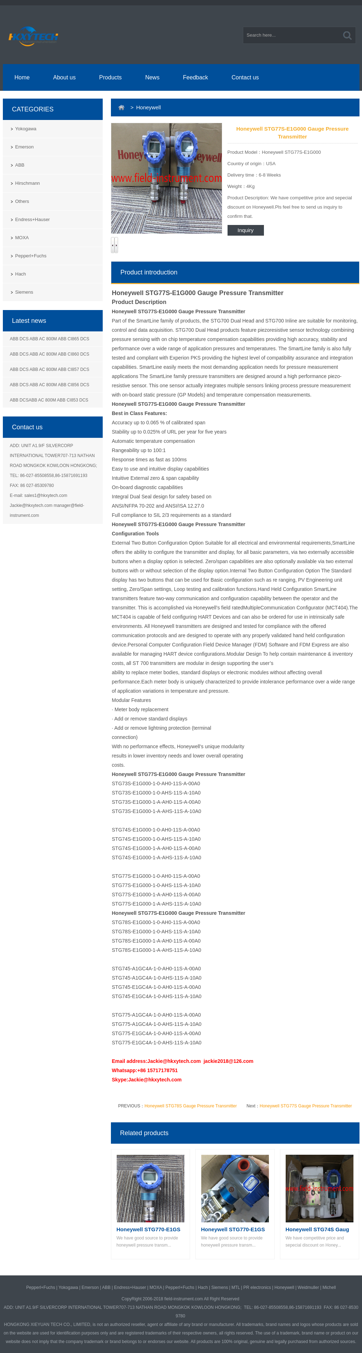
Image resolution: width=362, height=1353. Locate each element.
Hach (20, 274)
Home (22, 77)
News (152, 77)
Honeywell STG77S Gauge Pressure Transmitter (306, 1105)
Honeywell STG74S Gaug (317, 1229)
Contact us (245, 77)
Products (110, 77)
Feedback (195, 77)
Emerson (24, 147)
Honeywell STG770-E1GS (148, 1229)
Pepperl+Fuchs (31, 255)
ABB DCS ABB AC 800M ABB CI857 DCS (50, 369)
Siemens (24, 292)
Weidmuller (308, 1287)
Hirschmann (27, 183)
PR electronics (257, 1287)
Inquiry (246, 230)
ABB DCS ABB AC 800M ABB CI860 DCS (50, 354)
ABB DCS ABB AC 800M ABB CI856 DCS (50, 384)
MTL (235, 1287)
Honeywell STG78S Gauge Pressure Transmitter (190, 1105)
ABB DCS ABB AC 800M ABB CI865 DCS (50, 338)
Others (22, 201)
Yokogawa (26, 128)
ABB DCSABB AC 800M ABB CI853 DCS (49, 400)
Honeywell (284, 1287)
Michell (329, 1287)
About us (64, 77)
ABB (20, 165)
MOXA (22, 237)
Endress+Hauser (32, 219)
